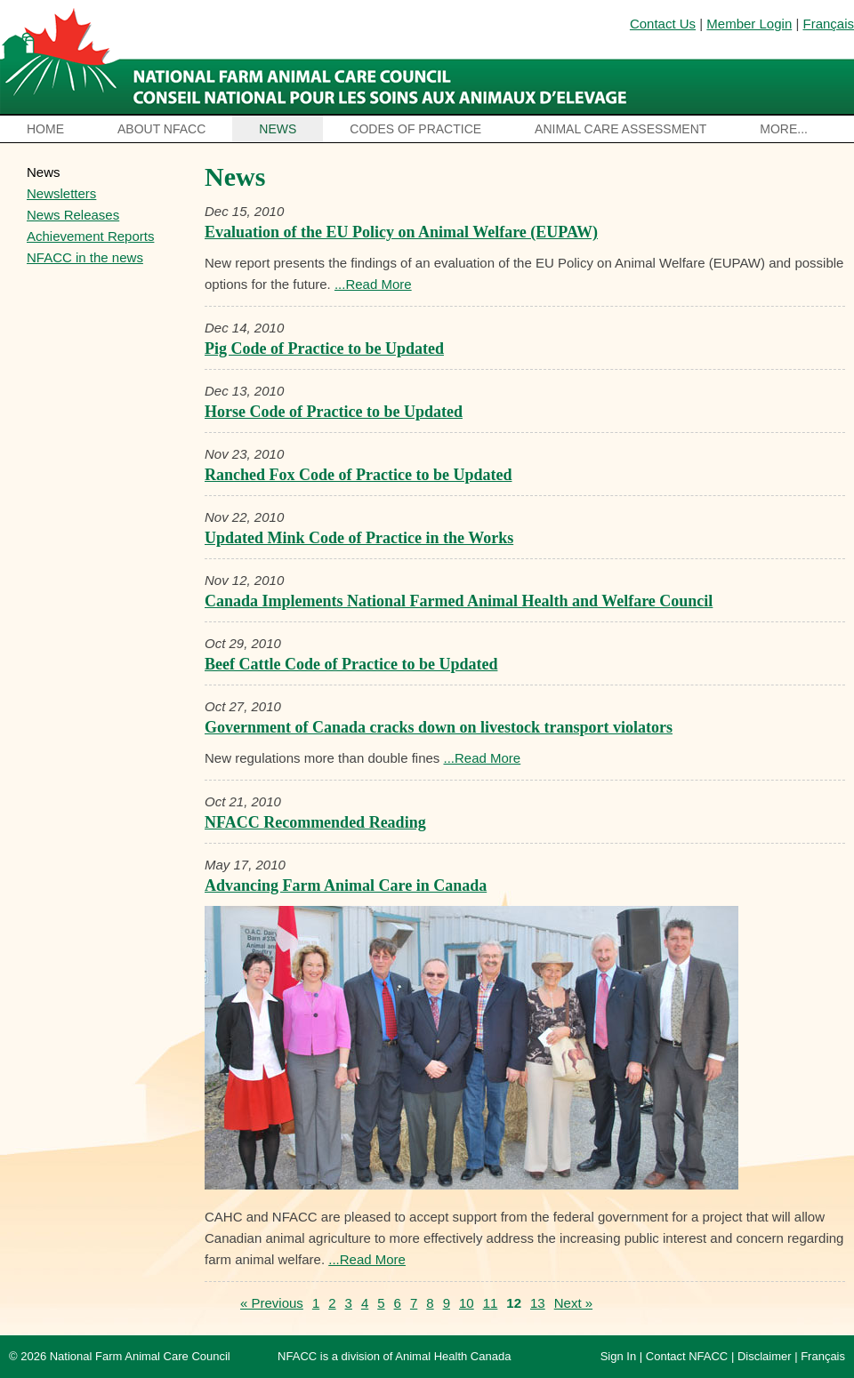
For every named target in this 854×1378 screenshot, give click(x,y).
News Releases (73, 214)
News (277, 129)
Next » (573, 1302)
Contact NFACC (687, 1356)
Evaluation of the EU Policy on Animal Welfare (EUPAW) (401, 232)
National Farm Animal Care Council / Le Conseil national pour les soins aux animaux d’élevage (318, 58)
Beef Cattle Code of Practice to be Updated (351, 664)
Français (828, 23)
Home (45, 129)
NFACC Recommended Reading (315, 822)
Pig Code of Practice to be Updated (324, 348)
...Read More (373, 284)
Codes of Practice (415, 129)
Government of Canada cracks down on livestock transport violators (439, 727)
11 (490, 1302)
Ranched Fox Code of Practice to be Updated (358, 475)
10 (466, 1302)
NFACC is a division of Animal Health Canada (394, 1356)
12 (513, 1302)
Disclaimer (764, 1356)
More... (784, 129)
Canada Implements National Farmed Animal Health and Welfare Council (459, 601)
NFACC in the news (85, 257)
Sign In (618, 1356)
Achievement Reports (90, 236)
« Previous (271, 1302)
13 (537, 1302)
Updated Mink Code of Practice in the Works (359, 538)
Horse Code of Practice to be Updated (334, 412)
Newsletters (61, 193)
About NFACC (161, 129)
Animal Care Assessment (620, 129)
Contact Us (663, 23)
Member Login (749, 23)
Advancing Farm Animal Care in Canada (346, 885)
